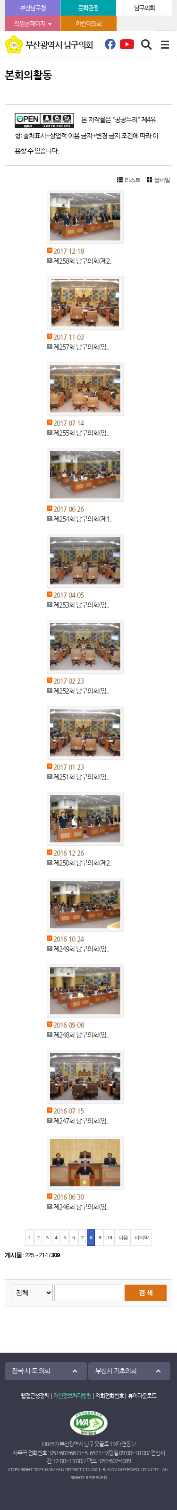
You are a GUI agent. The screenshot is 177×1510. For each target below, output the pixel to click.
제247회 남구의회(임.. (81, 1120)
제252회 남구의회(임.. (81, 691)
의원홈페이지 (29, 23)
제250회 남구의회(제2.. (82, 863)
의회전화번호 (109, 1395)
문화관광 (88, 7)
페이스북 (110, 46)
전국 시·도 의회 (31, 1370)
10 (110, 1237)
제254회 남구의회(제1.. (82, 519)
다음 (123, 1237)
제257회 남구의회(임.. (81, 347)
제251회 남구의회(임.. (81, 777)
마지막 (142, 1237)
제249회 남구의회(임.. (81, 948)
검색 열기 (147, 45)
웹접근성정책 (35, 1395)
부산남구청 (33, 7)
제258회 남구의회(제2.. (82, 261)
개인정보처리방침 (72, 1395)
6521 (95, 1453)
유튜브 (127, 44)
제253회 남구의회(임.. (81, 605)
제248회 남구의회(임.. (81, 1034)
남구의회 (144, 7)
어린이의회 (88, 23)
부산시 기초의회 (115, 1370)
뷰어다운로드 (142, 1395)
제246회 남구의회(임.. (81, 1206)
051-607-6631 (65, 1453)
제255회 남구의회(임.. (81, 433)
